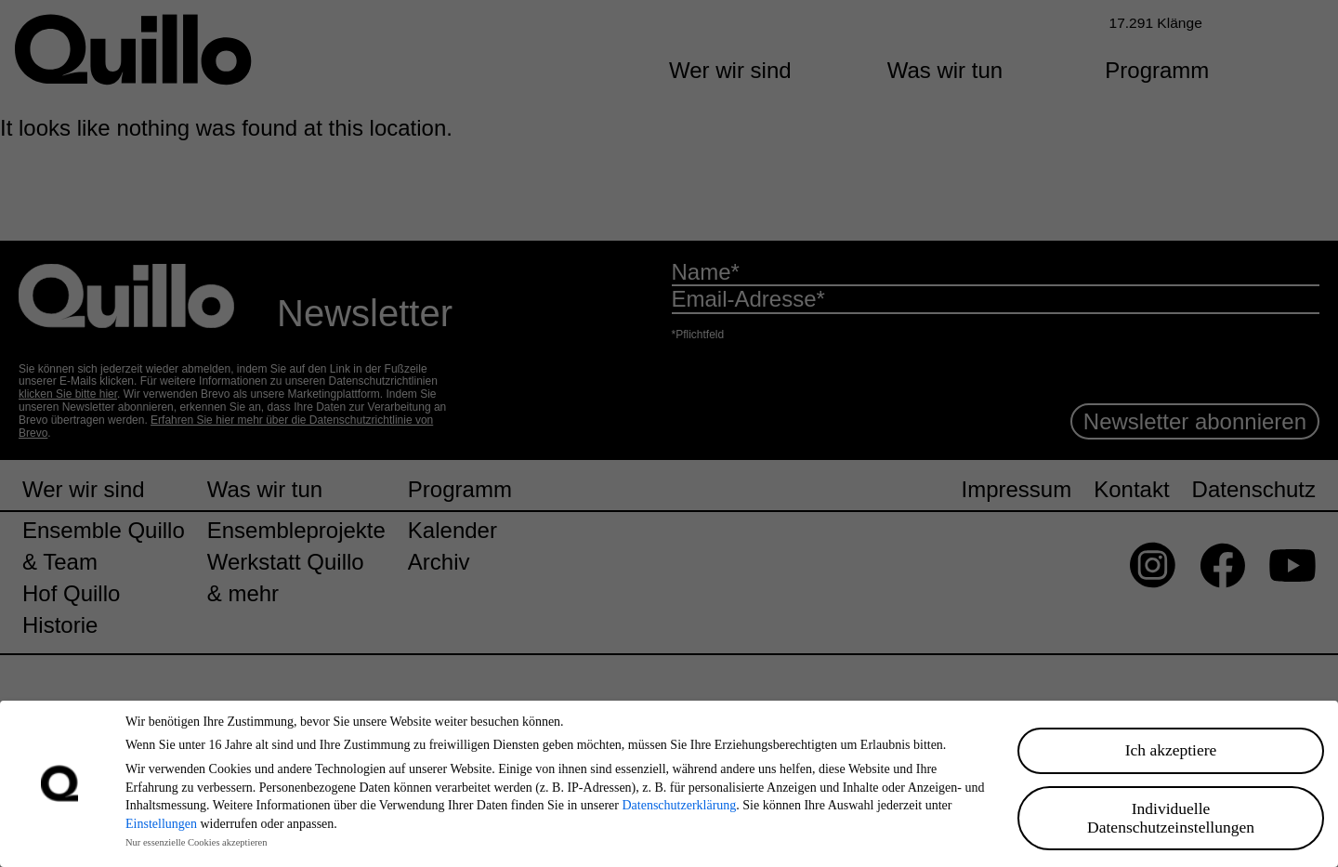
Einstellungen (161, 824)
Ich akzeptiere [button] (1171, 750)
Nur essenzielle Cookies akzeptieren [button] (196, 842)
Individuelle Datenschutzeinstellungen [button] (1170, 817)
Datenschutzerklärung (679, 805)
